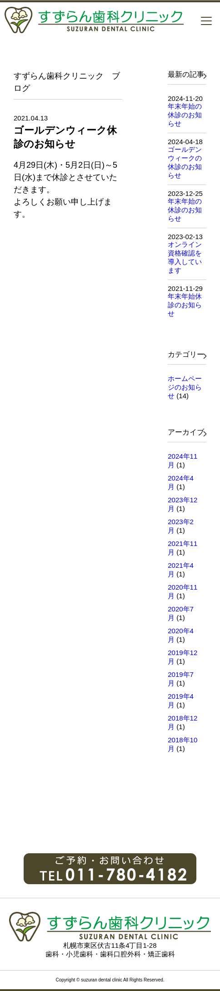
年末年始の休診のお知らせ (185, 114)
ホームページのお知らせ (185, 387)
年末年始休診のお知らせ (185, 304)
